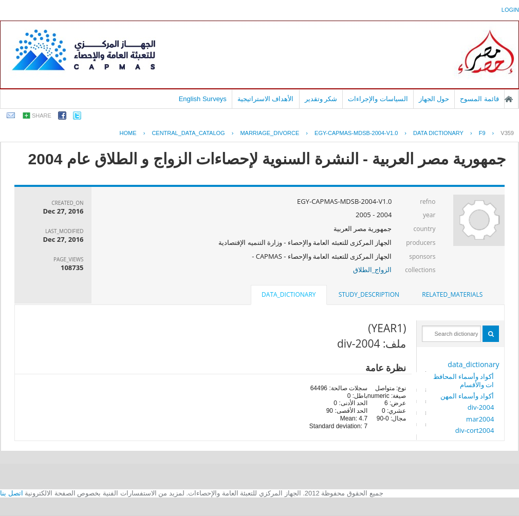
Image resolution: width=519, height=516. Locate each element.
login (510, 10)
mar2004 (480, 419)
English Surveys (203, 99)
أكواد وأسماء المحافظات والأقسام (463, 380)
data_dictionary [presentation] (289, 294)
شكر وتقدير (321, 99)
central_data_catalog (188, 133)
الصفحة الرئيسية (509, 99)
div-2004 (481, 407)
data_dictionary (473, 364)
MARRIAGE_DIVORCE (269, 133)
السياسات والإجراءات (378, 99)
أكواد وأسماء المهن (467, 396)
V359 (507, 133)
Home (128, 133)
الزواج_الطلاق (372, 269)
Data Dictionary (438, 133)
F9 (482, 133)
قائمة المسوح (479, 99)
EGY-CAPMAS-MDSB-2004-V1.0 (356, 133)
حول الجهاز (434, 99)
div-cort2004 (474, 430)
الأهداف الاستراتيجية (265, 99)
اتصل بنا (11, 493)
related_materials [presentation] (452, 294)
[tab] (452, 294)
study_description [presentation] (369, 294)
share (41, 115)
